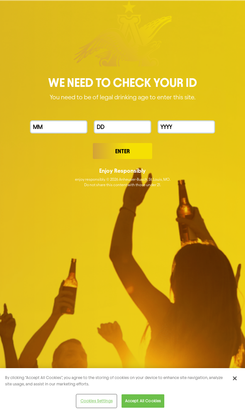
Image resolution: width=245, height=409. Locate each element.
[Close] (235, 381)
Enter (122, 151)
